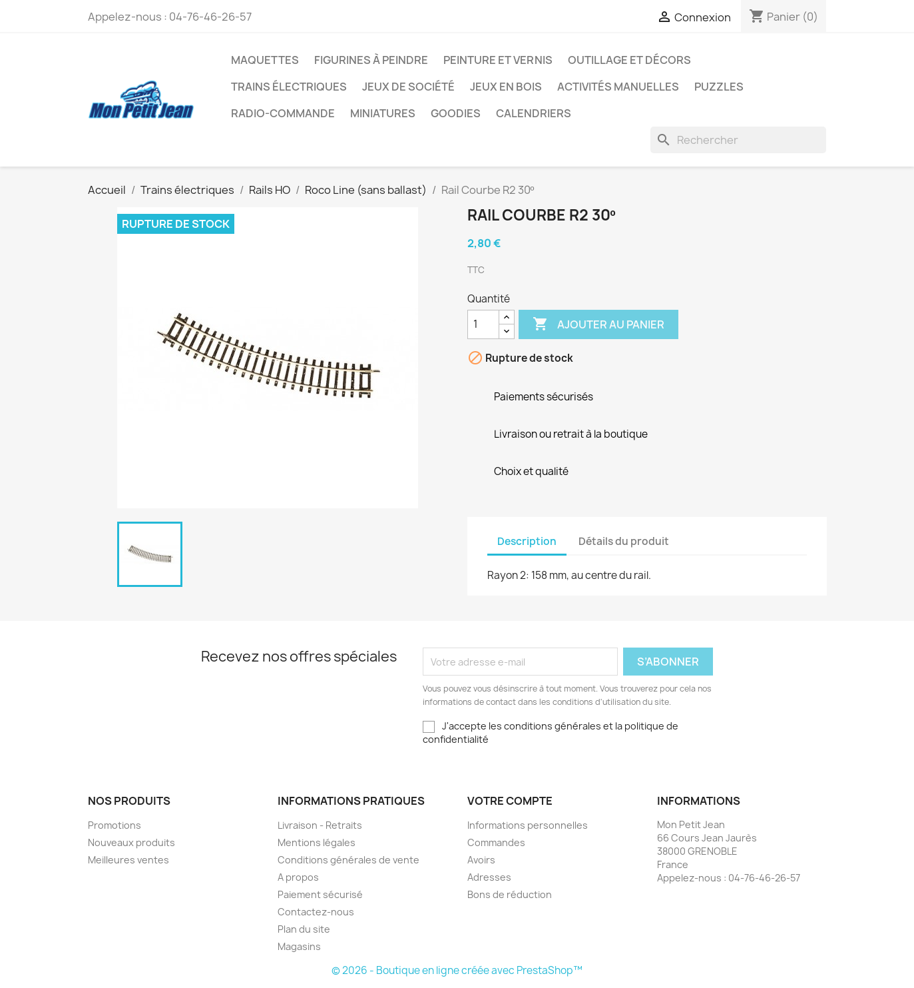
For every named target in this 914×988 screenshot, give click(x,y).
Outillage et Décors (629, 60)
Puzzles (719, 86)
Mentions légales (316, 842)
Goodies (456, 113)
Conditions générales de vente (348, 859)
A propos (298, 877)
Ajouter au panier (598, 324)
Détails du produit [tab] (623, 541)
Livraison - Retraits (320, 825)
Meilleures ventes (128, 859)
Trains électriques (289, 86)
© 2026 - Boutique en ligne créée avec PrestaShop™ (457, 970)
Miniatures (382, 113)
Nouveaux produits (131, 842)
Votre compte (510, 800)
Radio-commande (283, 113)
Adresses (489, 877)
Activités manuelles (618, 86)
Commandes (496, 842)
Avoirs (481, 859)
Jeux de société (408, 86)
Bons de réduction (509, 894)
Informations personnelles (527, 825)
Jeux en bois (506, 86)
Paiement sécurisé (320, 894)
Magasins (299, 946)
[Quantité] (483, 324)
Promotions (114, 825)
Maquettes (265, 60)
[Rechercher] (738, 140)
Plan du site (304, 929)
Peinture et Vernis (498, 60)
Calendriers (533, 113)
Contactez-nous (316, 911)
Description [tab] (527, 541)
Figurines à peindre (371, 60)
